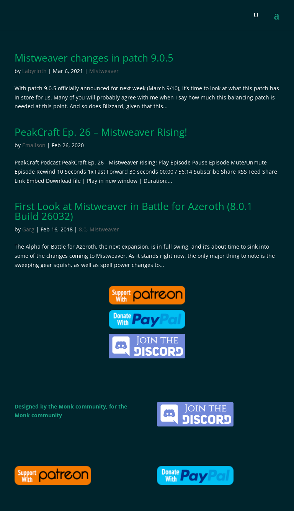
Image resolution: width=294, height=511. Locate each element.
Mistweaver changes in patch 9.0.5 (94, 58)
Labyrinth (34, 71)
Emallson (34, 145)
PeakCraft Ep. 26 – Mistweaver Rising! (101, 132)
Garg (28, 229)
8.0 (83, 229)
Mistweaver (104, 71)
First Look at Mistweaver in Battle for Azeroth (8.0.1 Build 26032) (134, 211)
